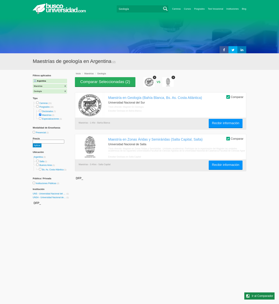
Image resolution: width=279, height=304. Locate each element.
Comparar (234, 97)
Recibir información (225, 123)
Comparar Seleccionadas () (105, 81)
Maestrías (46, 115)
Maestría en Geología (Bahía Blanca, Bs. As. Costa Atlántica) (155, 98)
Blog (244, 9)
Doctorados (47, 111)
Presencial (41, 132)
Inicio (78, 73)
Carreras (176, 9)
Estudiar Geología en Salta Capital (124, 157)
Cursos (187, 9)
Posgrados (199, 9)
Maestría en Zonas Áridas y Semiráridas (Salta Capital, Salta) (155, 139)
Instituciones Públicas (47, 183)
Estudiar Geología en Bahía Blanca (124, 111)
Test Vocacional (215, 9)
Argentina (38, 157)
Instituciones (232, 9)
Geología (101, 73)
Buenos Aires (45, 165)
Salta (41, 161)
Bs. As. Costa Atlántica (53, 169)
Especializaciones (50, 119)
